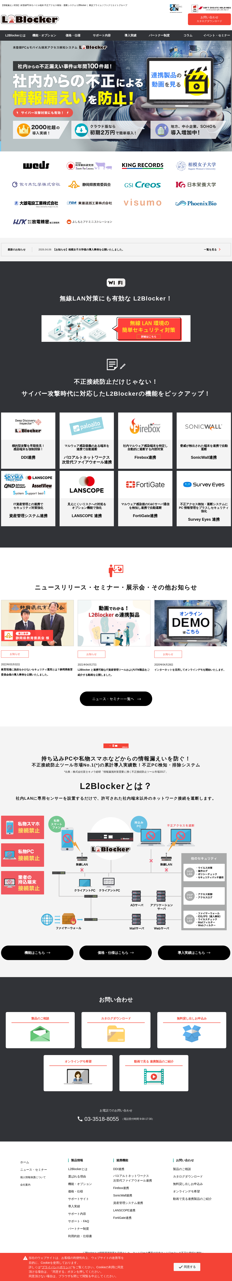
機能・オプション (44, 35)
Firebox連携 (145, 457)
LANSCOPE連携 (124, 1210)
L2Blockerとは (15, 35)
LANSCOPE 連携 (87, 516)
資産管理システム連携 (28, 516)
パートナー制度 (159, 35)
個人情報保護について (33, 1177)
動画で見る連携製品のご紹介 (192, 1198)
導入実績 (130, 35)
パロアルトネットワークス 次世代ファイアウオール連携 (87, 459)
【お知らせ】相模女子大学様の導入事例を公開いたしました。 (82, 249)
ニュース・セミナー (33, 1169)
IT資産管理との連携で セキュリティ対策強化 (28, 505)
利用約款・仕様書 (80, 1236)
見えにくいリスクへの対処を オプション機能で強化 (86, 505)
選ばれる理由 (77, 1176)
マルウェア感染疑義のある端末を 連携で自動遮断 (86, 447)
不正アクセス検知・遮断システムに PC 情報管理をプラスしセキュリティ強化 (204, 507)
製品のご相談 (182, 1169)
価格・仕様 (73, 35)
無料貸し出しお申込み (188, 1184)
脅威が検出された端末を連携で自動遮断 (204, 447)
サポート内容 (102, 35)
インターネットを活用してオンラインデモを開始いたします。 (190, 669)
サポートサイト (78, 1198)
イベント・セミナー (216, 35)
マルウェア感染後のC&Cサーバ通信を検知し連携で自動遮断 (145, 505)
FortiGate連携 (145, 516)
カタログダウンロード (188, 1176)
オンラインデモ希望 (186, 1191)
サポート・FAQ (78, 1221)
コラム (187, 35)
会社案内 (25, 1184)
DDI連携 (28, 457)
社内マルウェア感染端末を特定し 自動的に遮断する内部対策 (145, 447)
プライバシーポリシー (57, 1267)
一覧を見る (210, 249)
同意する (187, 1266)
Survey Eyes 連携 (203, 519)
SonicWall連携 (204, 457)
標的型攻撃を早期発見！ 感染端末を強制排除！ (28, 447)
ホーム (24, 1162)
